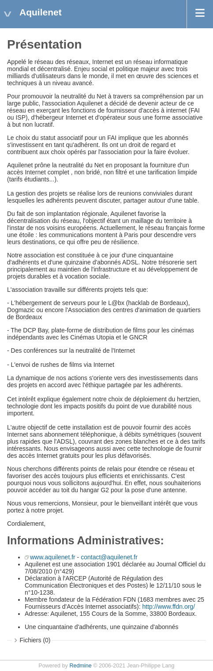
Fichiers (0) (35, 640)
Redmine (80, 666)
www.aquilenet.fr (52, 557)
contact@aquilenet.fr (109, 557)
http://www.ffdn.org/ (168, 606)
